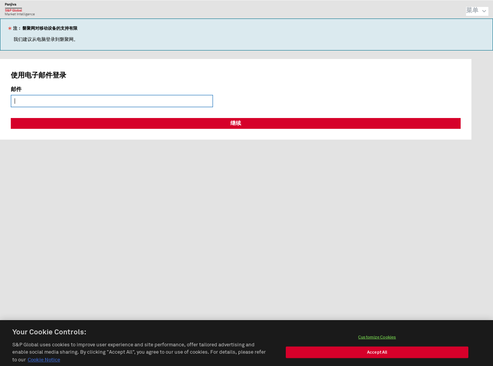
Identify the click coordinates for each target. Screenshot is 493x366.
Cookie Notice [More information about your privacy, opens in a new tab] (44, 362)
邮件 (16, 89)
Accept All (377, 355)
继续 (235, 123)
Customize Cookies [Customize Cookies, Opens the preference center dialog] (377, 339)
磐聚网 (20, 9)
